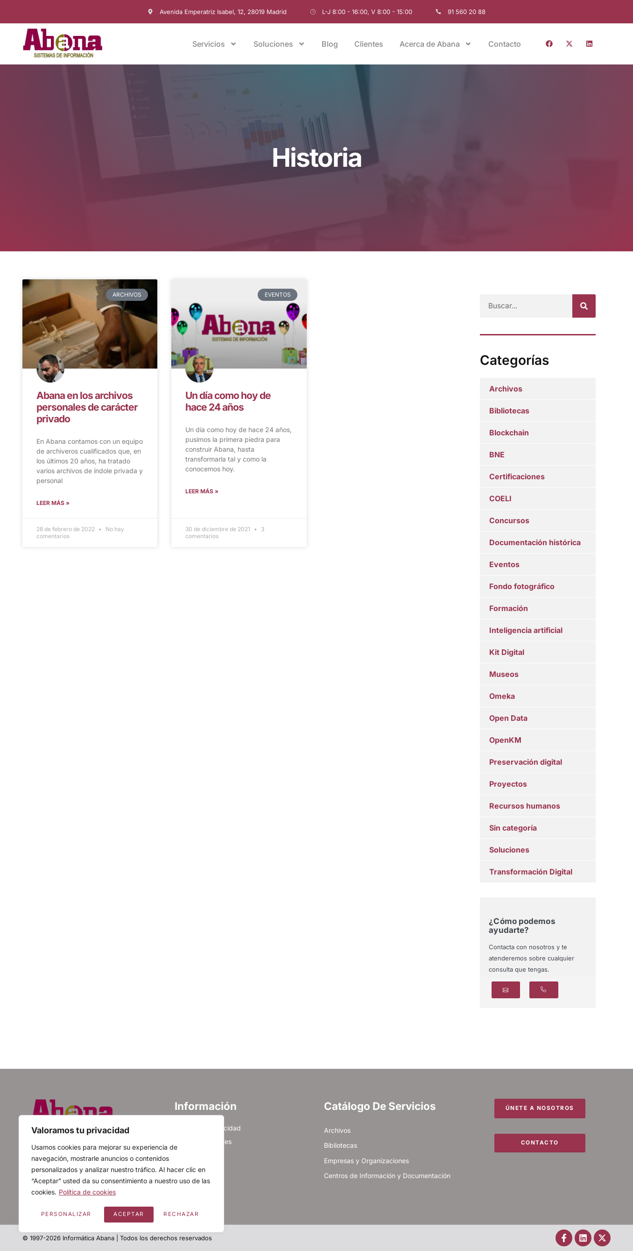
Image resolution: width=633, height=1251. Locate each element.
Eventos (504, 564)
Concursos (509, 520)
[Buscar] (584, 306)
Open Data (508, 718)
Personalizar (66, 1214)
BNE (497, 454)
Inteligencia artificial (526, 630)
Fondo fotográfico (522, 586)
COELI (500, 498)
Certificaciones (517, 476)
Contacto (504, 44)
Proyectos (508, 784)
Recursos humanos (524, 805)
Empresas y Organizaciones (366, 1161)
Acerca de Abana (436, 44)
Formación (508, 608)
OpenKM (505, 740)
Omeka (502, 696)
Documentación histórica (535, 542)
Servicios (214, 44)
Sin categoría (513, 827)
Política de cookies (87, 1193)
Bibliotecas (509, 410)
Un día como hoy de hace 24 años (228, 401)
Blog (330, 44)
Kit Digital (506, 652)
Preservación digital (525, 762)
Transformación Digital (530, 871)
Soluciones (279, 44)
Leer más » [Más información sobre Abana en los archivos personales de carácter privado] (53, 503)
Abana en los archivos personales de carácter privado (87, 407)
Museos (504, 674)
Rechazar (131, 1214)
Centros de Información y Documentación (387, 1176)
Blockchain (509, 432)
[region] (121, 1174)
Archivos (505, 388)
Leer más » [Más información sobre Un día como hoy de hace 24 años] (201, 491)
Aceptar (187, 1214)
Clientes (368, 44)
